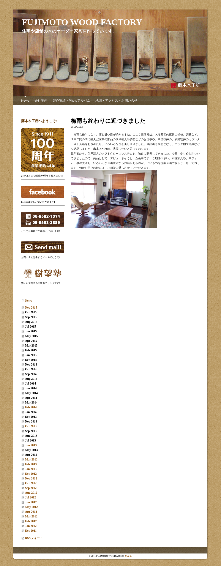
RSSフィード (34, 538)
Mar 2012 (31, 516)
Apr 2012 (31, 511)
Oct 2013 (30, 426)
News (25, 100)
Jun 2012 (31, 502)
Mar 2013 (31, 459)
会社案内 (41, 100)
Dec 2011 (30, 530)
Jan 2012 (30, 526)
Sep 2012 (30, 488)
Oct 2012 (30, 483)
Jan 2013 (30, 469)
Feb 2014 (31, 407)
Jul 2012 (30, 497)
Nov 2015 (31, 307)
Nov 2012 (31, 478)
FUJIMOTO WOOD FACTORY (82, 22)
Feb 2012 (31, 521)
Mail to (128, 556)
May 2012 (31, 507)
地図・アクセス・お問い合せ (116, 100)
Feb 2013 (31, 464)
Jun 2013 (31, 445)
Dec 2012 (31, 473)
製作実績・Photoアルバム (71, 100)
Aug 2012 (31, 492)
